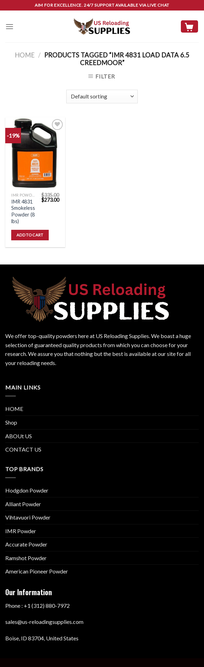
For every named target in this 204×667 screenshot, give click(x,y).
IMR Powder (20, 531)
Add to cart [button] (29, 235)
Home (25, 55)
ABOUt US (18, 436)
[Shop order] (101, 96)
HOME (14, 408)
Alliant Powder (23, 504)
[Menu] (9, 26)
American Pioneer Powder (36, 571)
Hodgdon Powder (26, 490)
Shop (11, 422)
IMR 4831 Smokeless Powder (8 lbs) (23, 211)
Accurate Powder (26, 544)
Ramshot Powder (26, 558)
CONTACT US (23, 449)
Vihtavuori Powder (27, 517)
